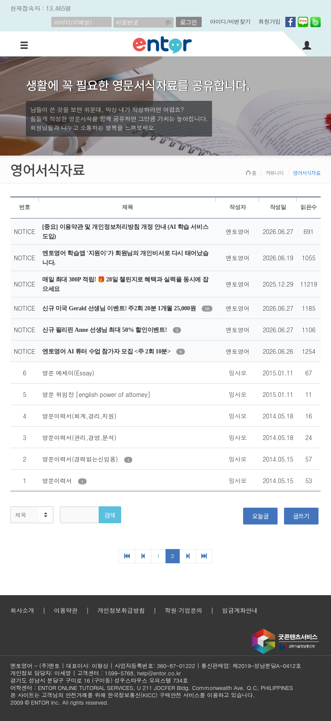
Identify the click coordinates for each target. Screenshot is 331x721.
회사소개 (22, 610)
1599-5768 (119, 673)
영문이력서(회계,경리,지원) (79, 416)
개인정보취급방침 (121, 610)
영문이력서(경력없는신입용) (81, 459)
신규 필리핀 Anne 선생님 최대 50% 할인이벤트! (105, 330)
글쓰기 (301, 516)
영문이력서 (58, 480)
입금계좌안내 (240, 610)
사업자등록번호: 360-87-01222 (155, 666)
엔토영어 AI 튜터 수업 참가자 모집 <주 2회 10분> (107, 351)
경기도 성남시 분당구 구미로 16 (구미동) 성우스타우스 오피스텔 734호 (99, 680)
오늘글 (260, 516)
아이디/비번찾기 (230, 21)
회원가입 (270, 21)
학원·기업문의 (183, 610)
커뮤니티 (274, 172)
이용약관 (66, 610)
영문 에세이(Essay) (68, 372)
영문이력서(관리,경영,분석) (79, 437)
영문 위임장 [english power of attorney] (96, 394)
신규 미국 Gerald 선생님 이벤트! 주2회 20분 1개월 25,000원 (119, 308)
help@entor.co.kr (159, 673)
